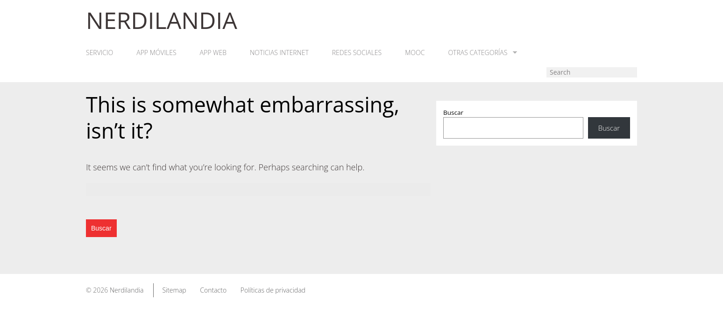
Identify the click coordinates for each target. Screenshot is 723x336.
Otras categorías (482, 52)
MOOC (415, 52)
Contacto (213, 290)
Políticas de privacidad (273, 290)
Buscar (453, 112)
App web (213, 52)
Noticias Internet (279, 52)
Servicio (99, 52)
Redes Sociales (357, 52)
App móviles (156, 52)
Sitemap (174, 290)
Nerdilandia (127, 290)
